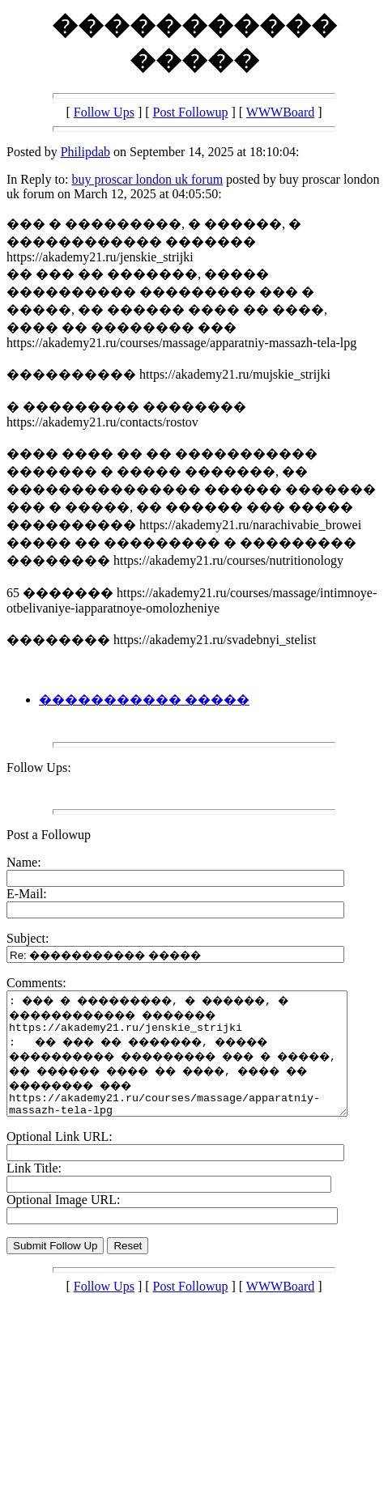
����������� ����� (144, 699)
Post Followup (190, 112)
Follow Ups (104, 112)
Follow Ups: (38, 767)
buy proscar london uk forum (147, 179)
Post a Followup (48, 835)
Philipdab (85, 152)
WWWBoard (280, 112)
